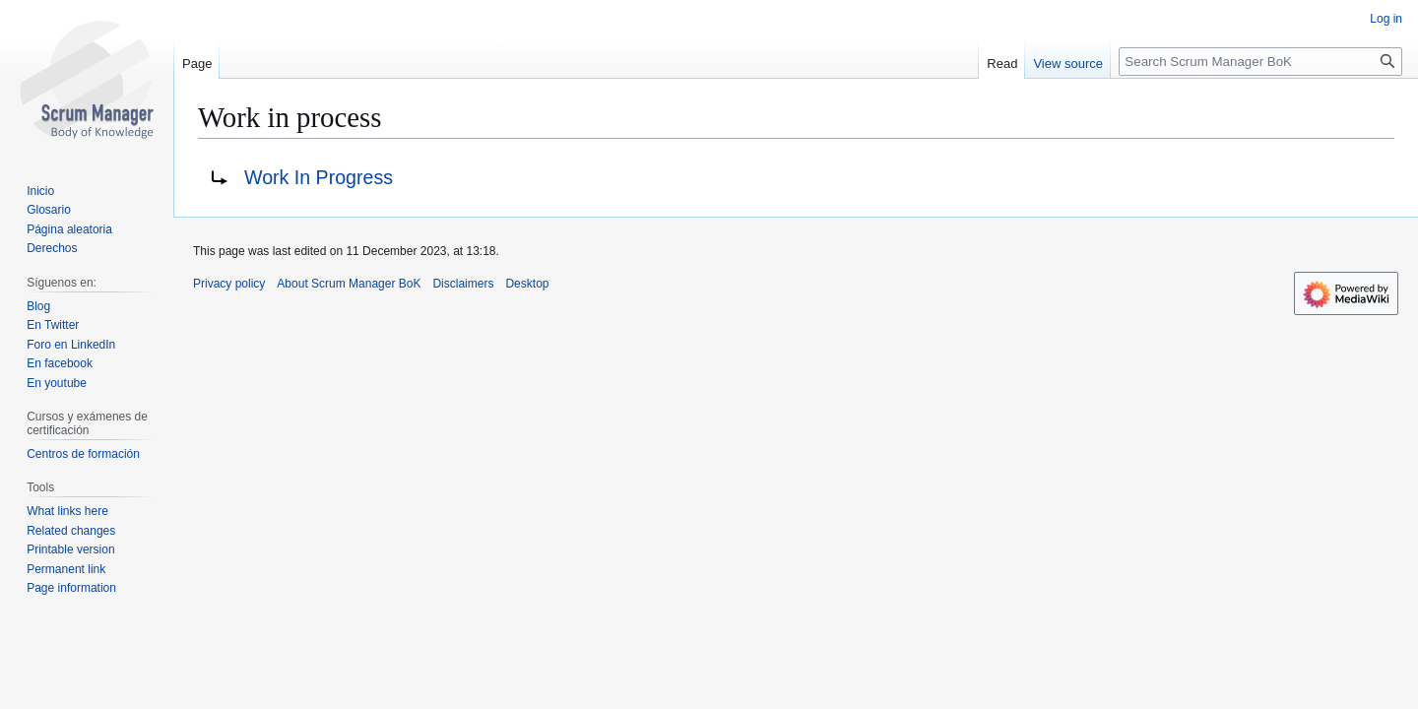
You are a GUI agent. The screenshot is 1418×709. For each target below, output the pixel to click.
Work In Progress (318, 177)
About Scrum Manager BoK (348, 283)
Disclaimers (462, 283)
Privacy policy (229, 283)
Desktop (526, 283)
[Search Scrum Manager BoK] (1260, 61)
